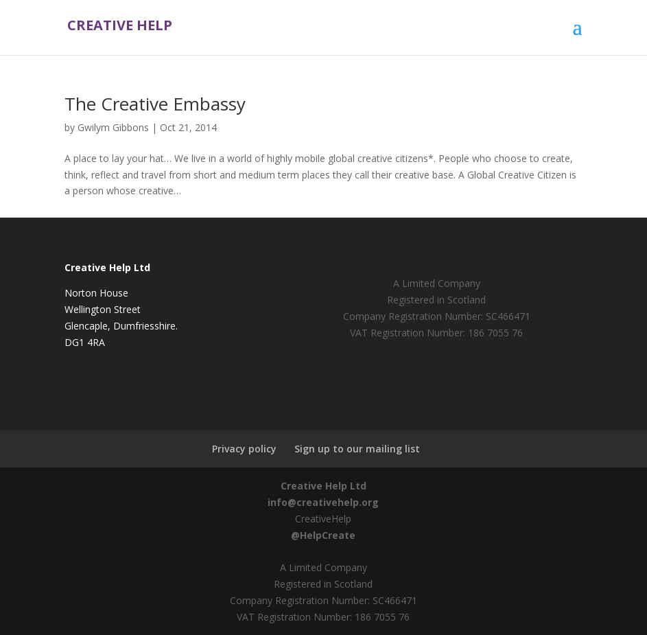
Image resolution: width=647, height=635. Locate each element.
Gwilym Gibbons (113, 127)
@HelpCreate (323, 535)
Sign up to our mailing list (357, 448)
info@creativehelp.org (323, 502)
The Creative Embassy (155, 103)
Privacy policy (244, 448)
